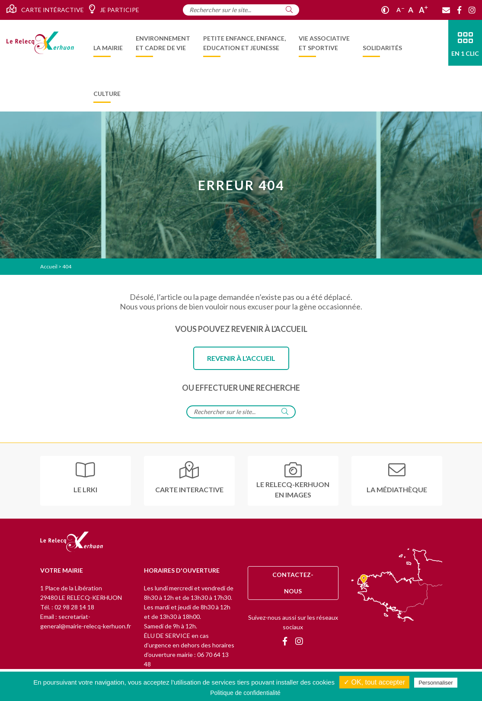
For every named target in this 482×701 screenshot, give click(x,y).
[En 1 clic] (465, 43)
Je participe (114, 9)
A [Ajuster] (410, 9)
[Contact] (446, 10)
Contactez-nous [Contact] (292, 583)
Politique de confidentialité (245, 692)
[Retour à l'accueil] (71, 542)
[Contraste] (385, 10)
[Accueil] (40, 43)
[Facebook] (459, 10)
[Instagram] (472, 10)
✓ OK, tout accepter (374, 682)
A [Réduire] (400, 9)
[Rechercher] (289, 9)
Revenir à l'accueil (241, 358)
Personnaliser (435, 682)
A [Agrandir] (423, 10)
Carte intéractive (45, 9)
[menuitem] (108, 43)
